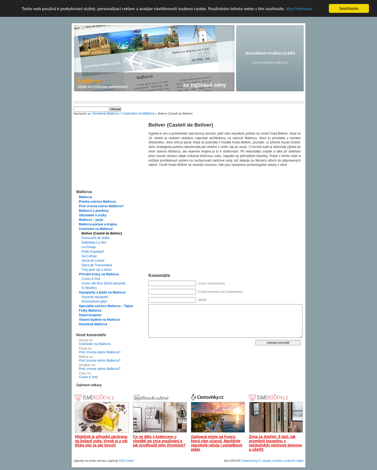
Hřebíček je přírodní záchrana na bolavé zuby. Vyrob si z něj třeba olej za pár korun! (101, 440)
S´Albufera (89, 288)
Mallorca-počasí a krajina (98, 224)
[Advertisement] (171, 97)
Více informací (299, 8)
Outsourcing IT (250, 460)
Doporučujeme (90, 315)
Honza (83, 340)
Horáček (85, 365)
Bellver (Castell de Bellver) (102, 233)
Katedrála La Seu (94, 242)
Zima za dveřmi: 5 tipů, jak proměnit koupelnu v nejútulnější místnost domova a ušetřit (275, 443)
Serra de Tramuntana (97, 265)
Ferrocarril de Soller (96, 238)
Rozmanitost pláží (94, 301)
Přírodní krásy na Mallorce (99, 274)
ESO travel (126, 460)
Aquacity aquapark (95, 297)
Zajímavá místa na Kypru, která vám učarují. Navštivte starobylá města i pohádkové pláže (216, 443)
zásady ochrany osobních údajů (282, 460)
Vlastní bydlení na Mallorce (99, 320)
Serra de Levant (93, 261)
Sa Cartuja (89, 256)
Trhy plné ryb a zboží (96, 270)
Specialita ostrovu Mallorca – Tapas (106, 306)
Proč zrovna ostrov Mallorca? (101, 206)
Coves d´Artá (91, 279)
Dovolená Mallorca (93, 324)
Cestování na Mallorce (96, 229)
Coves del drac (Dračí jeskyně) (103, 283)
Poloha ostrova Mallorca (97, 201)
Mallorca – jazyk (91, 220)
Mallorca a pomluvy (94, 211)
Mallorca (85, 197)
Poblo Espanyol (93, 251)
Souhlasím (349, 8)
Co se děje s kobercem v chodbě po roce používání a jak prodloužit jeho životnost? (159, 440)
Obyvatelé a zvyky (92, 215)
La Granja (89, 247)
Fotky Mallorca (90, 310)
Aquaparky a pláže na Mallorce (102, 292)
